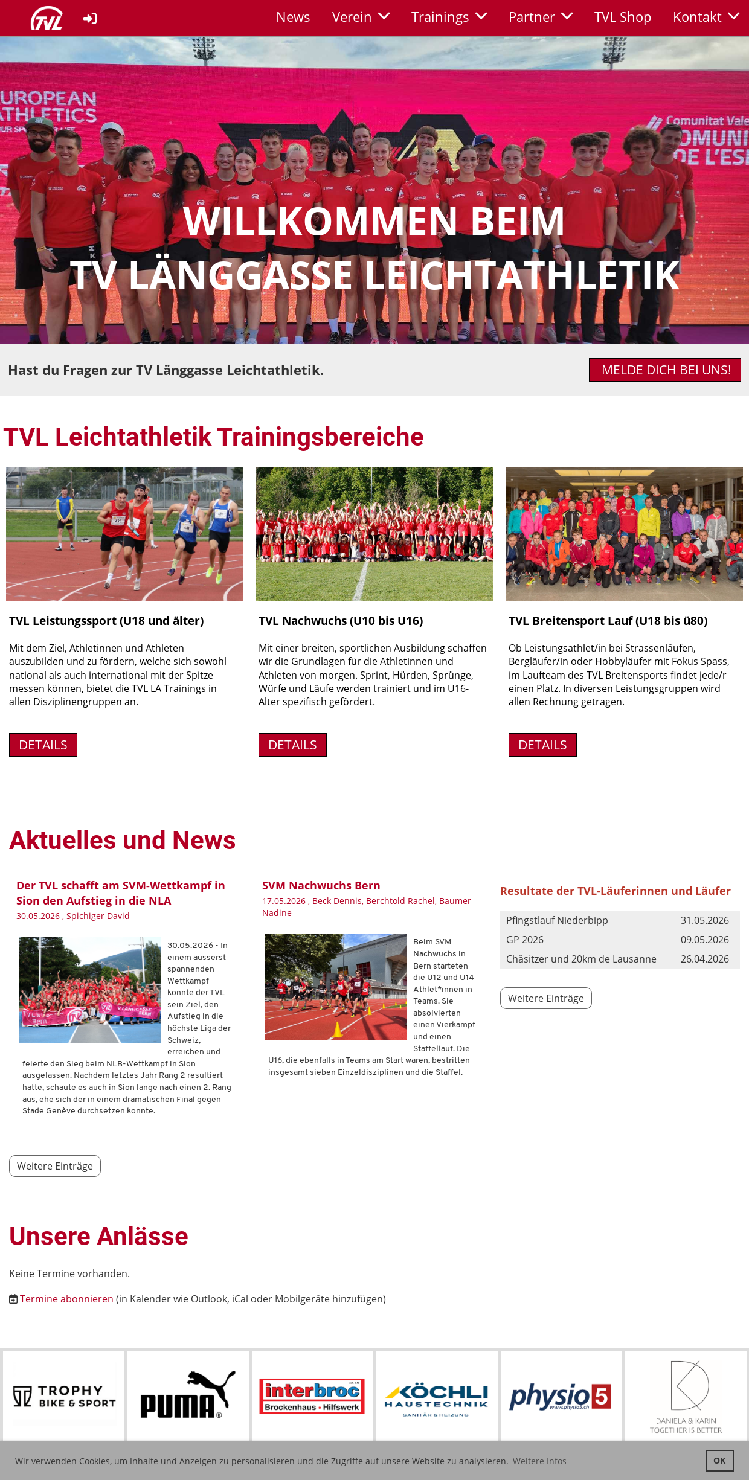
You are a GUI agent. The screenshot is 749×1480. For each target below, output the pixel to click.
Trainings (449, 16)
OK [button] (719, 1460)
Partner (541, 16)
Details (43, 744)
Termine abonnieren (67, 1298)
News (293, 16)
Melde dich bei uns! (665, 369)
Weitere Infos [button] (540, 1461)
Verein (361, 16)
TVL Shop (622, 16)
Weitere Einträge (55, 1166)
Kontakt (706, 16)
